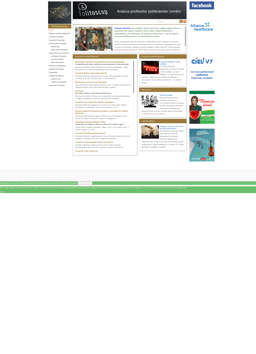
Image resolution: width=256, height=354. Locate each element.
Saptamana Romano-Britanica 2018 (90, 122)
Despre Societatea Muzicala (59, 33)
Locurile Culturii (57, 59)
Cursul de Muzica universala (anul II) (91, 73)
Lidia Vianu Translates (59, 50)
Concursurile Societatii (57, 43)
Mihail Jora (55, 46)
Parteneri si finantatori (57, 66)
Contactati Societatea (57, 85)
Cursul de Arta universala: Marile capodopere (94, 102)
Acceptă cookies (85, 183)
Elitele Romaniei (57, 62)
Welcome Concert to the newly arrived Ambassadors (171, 127)
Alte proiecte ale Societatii (59, 53)
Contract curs (56, 79)
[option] (130, 10)
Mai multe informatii (69, 183)
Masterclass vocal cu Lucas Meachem (90, 82)
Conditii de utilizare (56, 76)
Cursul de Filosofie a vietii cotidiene (170, 63)
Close (2, 192)
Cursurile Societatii (56, 37)
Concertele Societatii (57, 40)
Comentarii (53, 72)
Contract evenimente (59, 82)
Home (51, 30)
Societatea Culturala (58, 56)
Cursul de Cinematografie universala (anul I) (94, 142)
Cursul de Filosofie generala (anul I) (90, 133)
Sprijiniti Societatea (56, 69)
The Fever (79, 91)
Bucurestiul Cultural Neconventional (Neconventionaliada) (99, 62)
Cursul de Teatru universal (86, 151)
